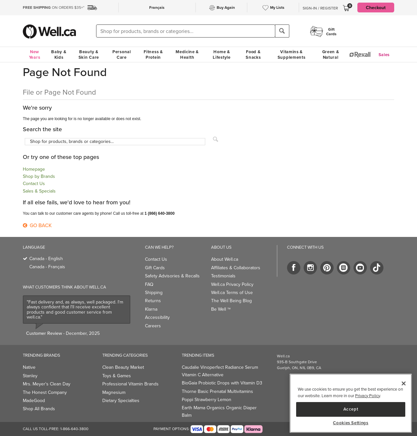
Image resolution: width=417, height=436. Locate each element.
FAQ (149, 284)
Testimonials (223, 275)
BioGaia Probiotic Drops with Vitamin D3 (222, 383)
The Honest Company (45, 392)
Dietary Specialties (120, 400)
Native (29, 367)
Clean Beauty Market (123, 367)
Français (157, 7)
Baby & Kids (58, 54)
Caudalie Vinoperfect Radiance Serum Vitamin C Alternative (220, 371)
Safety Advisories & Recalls (172, 275)
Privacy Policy (367, 396)
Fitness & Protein (153, 54)
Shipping (154, 292)
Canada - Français (47, 266)
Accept (350, 409)
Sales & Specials (39, 191)
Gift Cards (155, 267)
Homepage (34, 169)
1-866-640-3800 (74, 429)
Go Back (37, 225)
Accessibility (157, 317)
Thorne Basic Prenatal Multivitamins (217, 391)
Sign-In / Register (320, 8)
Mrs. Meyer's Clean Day (46, 384)
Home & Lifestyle (221, 54)
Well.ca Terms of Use (232, 292)
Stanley (30, 375)
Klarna (151, 309)
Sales (384, 54)
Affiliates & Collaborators (235, 267)
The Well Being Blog (231, 300)
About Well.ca (224, 259)
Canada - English (46, 258)
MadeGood (34, 400)
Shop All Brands (39, 408)
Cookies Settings (350, 423)
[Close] (403, 383)
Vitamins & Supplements (292, 54)
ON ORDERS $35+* (53, 7)
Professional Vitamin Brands (130, 384)
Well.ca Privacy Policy (232, 284)
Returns (153, 300)
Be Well (221, 309)
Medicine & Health (187, 54)
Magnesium (113, 392)
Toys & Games (116, 375)
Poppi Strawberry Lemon (206, 399)
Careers (153, 325)
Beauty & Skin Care (89, 54)
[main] (351, 403)
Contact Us (34, 183)
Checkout (376, 7)
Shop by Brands (39, 176)
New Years (34, 54)
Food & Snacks (253, 54)
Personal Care (121, 54)
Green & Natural (330, 54)
